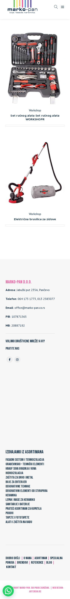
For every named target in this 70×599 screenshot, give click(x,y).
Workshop (35, 110)
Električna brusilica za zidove (35, 219)
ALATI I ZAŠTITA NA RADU (19, 522)
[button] (8, 590)
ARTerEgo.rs (35, 591)
